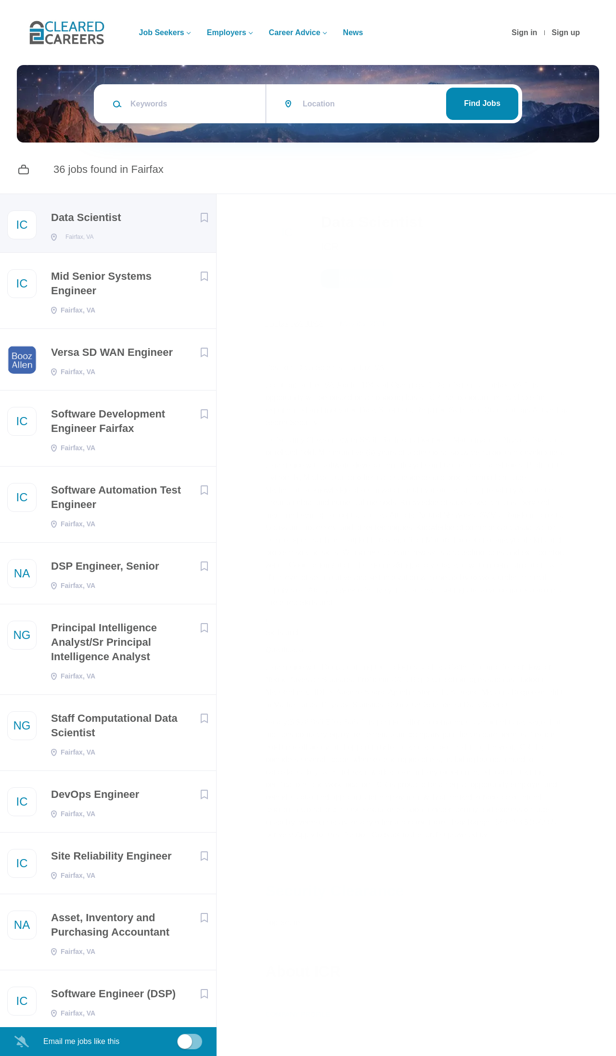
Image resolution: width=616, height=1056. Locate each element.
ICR (336, 247)
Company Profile (304, 1014)
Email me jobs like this (81, 1041)
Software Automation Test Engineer (116, 500)
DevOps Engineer (95, 797)
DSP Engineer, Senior (105, 569)
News (353, 32)
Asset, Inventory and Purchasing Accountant (110, 927)
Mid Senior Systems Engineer (101, 286)
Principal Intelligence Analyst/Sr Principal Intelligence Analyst (104, 645)
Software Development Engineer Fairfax (108, 424)
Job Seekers (161, 32)
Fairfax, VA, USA (301, 324)
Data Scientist (86, 217)
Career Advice (295, 32)
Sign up (566, 32)
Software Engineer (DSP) (113, 997)
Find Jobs (482, 103)
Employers (226, 32)
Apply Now (363, 279)
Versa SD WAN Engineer (112, 355)
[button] (587, 280)
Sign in (524, 32)
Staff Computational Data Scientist (114, 728)
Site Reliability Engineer (111, 859)
